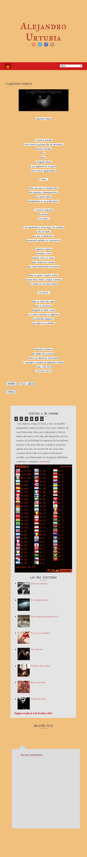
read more (44, 461)
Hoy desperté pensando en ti (45, 616)
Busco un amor (38, 682)
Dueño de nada (38, 698)
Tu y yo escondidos (40, 633)
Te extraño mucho (39, 600)
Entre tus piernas (39, 583)
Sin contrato (37, 649)
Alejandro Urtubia (43, 31)
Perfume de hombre (40, 665)
